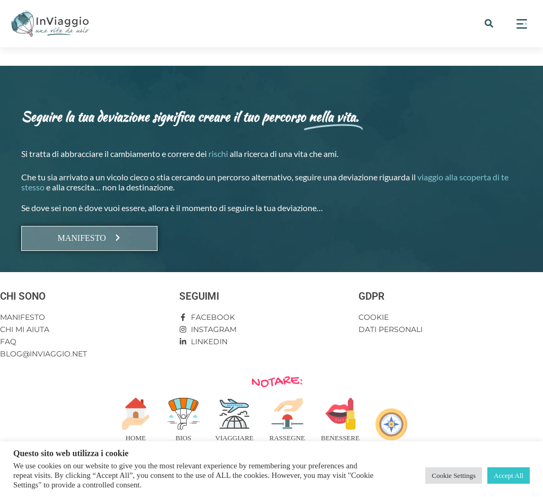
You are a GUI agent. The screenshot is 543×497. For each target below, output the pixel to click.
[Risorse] (391, 424)
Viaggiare (234, 438)
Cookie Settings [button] (454, 475)
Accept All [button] (508, 475)
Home (136, 438)
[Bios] (183, 414)
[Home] (136, 414)
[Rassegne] (287, 414)
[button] (489, 23)
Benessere (340, 438)
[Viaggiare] (234, 414)
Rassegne (287, 438)
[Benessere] (340, 414)
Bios (183, 438)
